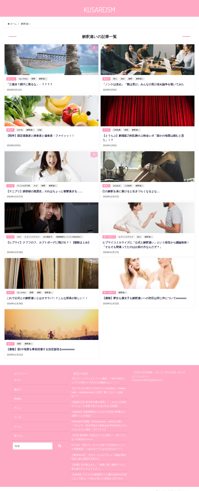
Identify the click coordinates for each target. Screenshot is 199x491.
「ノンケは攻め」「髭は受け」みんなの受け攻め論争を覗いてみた (145, 84)
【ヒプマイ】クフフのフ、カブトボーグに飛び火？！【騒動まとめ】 (51, 239)
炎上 (139, 234)
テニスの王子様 (24, 184)
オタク (10, 289)
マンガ (10, 184)
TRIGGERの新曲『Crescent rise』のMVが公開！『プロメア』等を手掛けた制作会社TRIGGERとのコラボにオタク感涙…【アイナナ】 (99, 420)
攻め (123, 78)
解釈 (131, 78)
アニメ (17, 403)
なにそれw (24, 78)
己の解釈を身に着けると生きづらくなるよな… (132, 189)
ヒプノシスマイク (32, 234)
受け (115, 78)
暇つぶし (11, 78)
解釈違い (43, 78)
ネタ (36, 184)
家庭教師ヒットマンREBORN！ (69, 234)
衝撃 (34, 78)
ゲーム (106, 129)
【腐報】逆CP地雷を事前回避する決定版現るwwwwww (42, 344)
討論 (40, 129)
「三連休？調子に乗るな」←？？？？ (30, 84)
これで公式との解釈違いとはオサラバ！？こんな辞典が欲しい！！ (49, 294)
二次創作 (128, 184)
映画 (127, 129)
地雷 (19, 339)
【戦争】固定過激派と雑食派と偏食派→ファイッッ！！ (42, 134)
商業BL (18, 394)
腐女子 (106, 78)
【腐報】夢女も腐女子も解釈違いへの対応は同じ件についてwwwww (147, 294)
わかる (20, 129)
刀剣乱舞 (117, 129)
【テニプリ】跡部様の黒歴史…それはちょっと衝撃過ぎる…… (46, 189)
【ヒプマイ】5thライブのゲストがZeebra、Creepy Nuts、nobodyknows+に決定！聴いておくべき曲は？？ (98, 387)
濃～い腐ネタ (109, 234)
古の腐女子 (48, 234)
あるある (117, 184)
